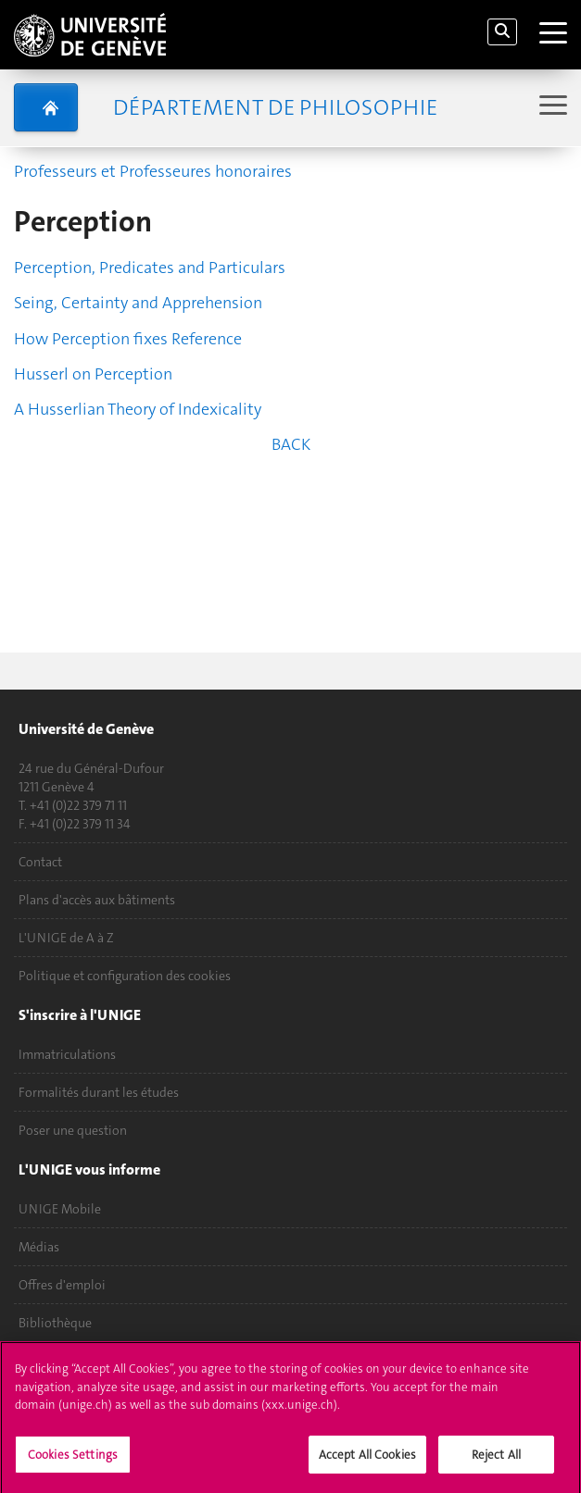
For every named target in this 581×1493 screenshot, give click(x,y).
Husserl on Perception (93, 374)
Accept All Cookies (367, 1462)
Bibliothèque (55, 1322)
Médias (39, 1246)
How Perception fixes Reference (128, 339)
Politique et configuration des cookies (125, 975)
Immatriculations (67, 1054)
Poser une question (73, 1130)
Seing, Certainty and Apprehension (138, 303)
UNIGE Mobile (60, 1209)
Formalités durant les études (99, 1092)
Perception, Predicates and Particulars (149, 267)
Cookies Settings (73, 1462)
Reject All (496, 1462)
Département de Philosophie (275, 107)
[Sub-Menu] (551, 107)
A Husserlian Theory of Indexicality (137, 409)
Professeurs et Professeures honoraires (153, 171)
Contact (40, 861)
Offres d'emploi (62, 1284)
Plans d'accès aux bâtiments (97, 899)
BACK (291, 444)
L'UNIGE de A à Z (66, 937)
